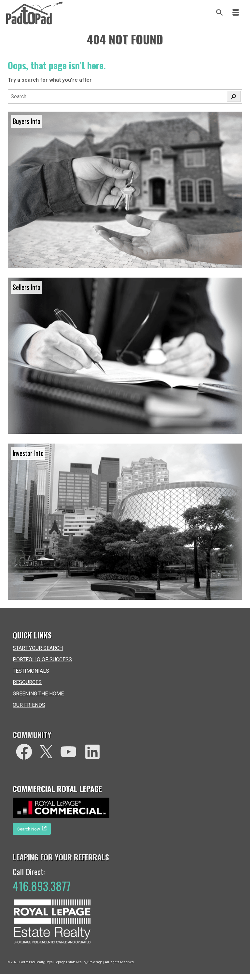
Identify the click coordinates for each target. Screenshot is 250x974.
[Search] (219, 13)
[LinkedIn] (92, 752)
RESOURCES (27, 682)
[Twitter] (46, 751)
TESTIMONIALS (31, 671)
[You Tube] (68, 752)
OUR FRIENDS (29, 705)
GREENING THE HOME (38, 694)
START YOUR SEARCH (38, 648)
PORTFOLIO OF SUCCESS (42, 659)
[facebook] (24, 752)
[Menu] (236, 13)
